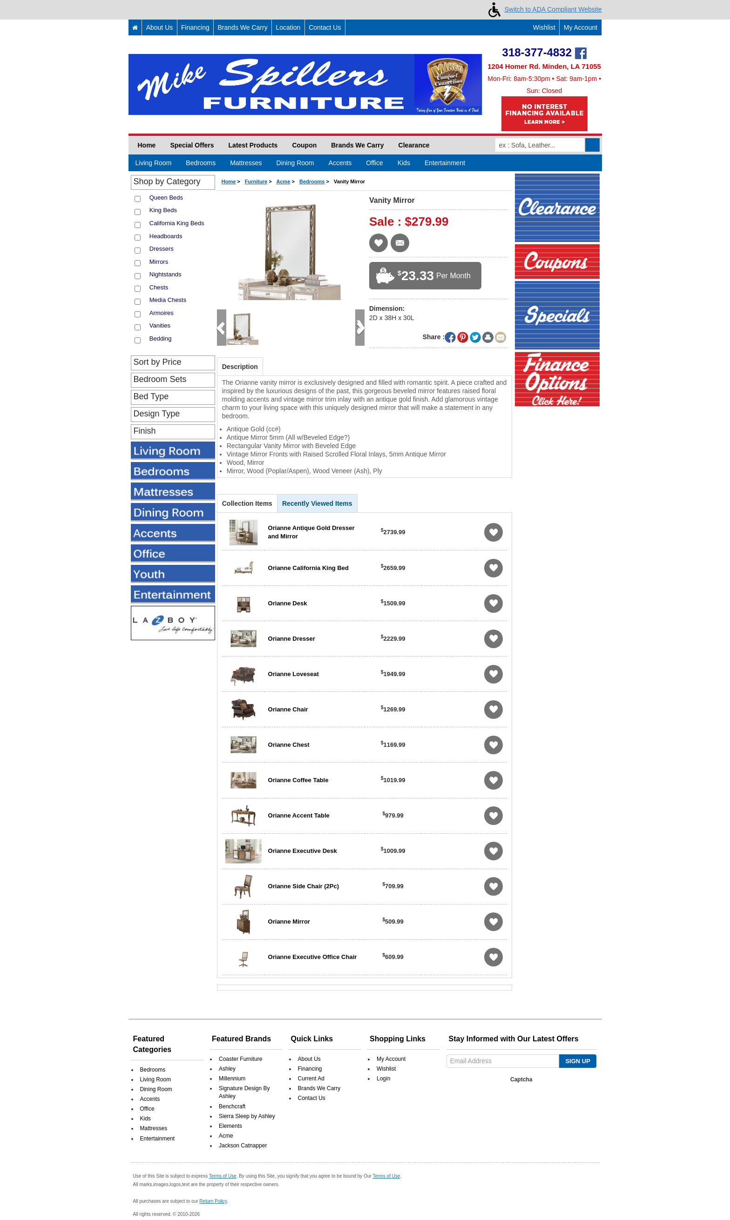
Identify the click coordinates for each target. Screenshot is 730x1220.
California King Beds (176, 223)
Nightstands (165, 274)
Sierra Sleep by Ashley (247, 1103)
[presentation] (519, 1091)
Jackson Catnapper (243, 1133)
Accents (340, 163)
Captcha (521, 1067)
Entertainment (445, 163)
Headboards (165, 236)
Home (147, 145)
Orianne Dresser (291, 638)
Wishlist (539, 27)
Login (383, 1066)
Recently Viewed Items (317, 503)
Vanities (159, 325)
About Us (159, 27)
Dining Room (295, 163)
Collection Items (247, 503)
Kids (404, 163)
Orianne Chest (289, 744)
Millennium (232, 1066)
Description (240, 366)
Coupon (304, 145)
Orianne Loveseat (293, 673)
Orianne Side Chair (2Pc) (303, 886)
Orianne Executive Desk (302, 850)
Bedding (160, 338)
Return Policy (213, 1188)
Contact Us (325, 27)
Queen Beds (166, 197)
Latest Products (253, 145)
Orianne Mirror (289, 921)
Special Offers (192, 145)
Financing (195, 27)
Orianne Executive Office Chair (312, 956)
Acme (226, 1123)
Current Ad (311, 1066)
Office (374, 163)
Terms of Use (223, 1163)
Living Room (153, 163)
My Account (580, 27)
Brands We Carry (243, 27)
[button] (221, 327)
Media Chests (167, 299)
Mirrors (158, 261)
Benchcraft (232, 1094)
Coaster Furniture (240, 1046)
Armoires (161, 312)
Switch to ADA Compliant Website (543, 9)
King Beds (163, 210)
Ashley (227, 1056)
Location (288, 27)
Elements (230, 1113)
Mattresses (246, 163)
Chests (158, 287)
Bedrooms (201, 163)
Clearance (414, 145)
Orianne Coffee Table (298, 780)
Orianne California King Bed (308, 567)
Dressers (161, 248)
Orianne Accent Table (299, 815)
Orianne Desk (287, 603)
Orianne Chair (288, 709)
